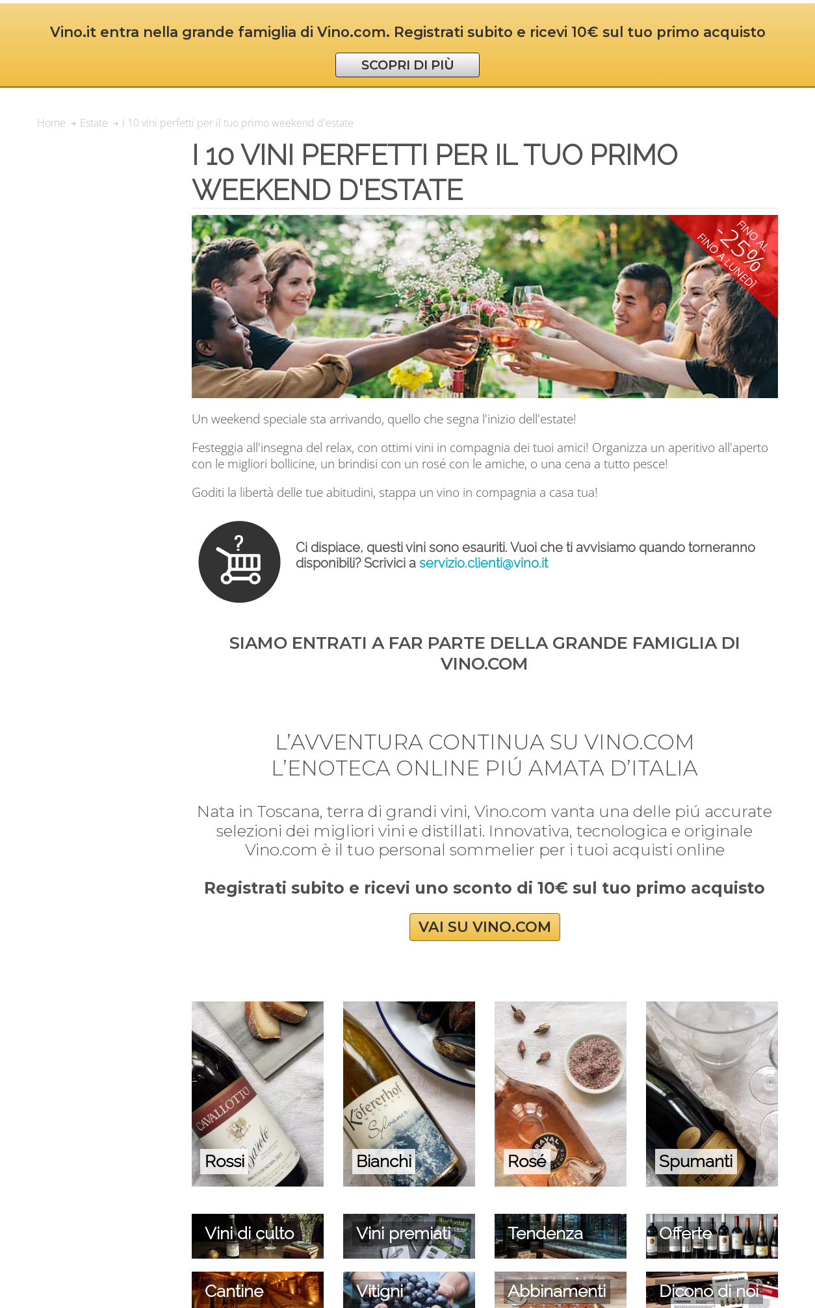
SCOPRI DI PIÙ (407, 65)
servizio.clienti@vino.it (483, 563)
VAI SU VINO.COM (485, 927)
